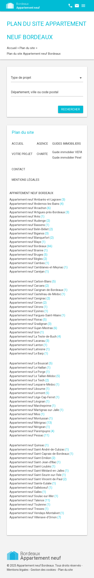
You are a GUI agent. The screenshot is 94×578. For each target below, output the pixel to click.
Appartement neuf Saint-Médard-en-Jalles (39, 470)
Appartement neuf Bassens (29, 225)
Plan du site (65, 569)
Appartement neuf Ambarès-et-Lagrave (37, 199)
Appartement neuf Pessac (29, 435)
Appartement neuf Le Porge (29, 371)
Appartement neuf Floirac (28, 319)
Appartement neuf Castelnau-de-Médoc (37, 294)
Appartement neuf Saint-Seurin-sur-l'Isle (37, 475)
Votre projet (22, 154)
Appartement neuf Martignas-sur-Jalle (36, 410)
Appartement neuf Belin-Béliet (31, 229)
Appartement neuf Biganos (29, 233)
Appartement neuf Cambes (29, 263)
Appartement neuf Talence (29, 500)
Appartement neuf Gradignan (30, 323)
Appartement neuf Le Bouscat (30, 363)
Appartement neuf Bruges (28, 254)
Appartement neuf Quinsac (29, 445)
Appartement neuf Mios (26, 414)
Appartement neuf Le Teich (29, 380)
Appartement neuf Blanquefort (31, 237)
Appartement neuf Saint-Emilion (32, 458)
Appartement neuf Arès (26, 216)
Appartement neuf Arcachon (30, 208)
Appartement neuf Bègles (28, 258)
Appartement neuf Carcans (29, 285)
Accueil (18, 143)
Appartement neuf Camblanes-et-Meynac (38, 267)
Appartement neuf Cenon (28, 302)
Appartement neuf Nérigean (29, 427)
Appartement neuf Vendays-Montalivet (36, 513)
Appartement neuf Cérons (28, 306)
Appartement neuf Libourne (29, 388)
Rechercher (70, 109)
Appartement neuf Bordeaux (30, 246)
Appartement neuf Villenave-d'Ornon (35, 517)
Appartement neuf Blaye (27, 242)
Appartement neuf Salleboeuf (30, 487)
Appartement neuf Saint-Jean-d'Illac (35, 462)
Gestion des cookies (43, 569)
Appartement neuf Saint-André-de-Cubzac (39, 449)
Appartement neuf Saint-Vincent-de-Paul (38, 479)
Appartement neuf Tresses (28, 508)
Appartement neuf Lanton (28, 345)
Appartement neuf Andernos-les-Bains (36, 203)
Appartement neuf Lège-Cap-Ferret (34, 397)
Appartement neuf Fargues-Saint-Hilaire (37, 315)
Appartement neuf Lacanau (29, 340)
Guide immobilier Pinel (66, 157)
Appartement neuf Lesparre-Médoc (34, 384)
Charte (42, 154)
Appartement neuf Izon (26, 332)
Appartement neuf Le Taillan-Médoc (34, 376)
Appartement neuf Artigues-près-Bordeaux (39, 212)
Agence (42, 143)
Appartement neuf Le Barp (28, 353)
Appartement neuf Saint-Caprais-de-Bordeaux (41, 453)
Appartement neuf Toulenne (29, 504)
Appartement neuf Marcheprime (32, 405)
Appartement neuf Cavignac (29, 298)
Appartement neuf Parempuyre (31, 431)
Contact (18, 169)
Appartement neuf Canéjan (29, 271)
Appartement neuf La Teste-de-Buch (35, 336)
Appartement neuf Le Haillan (29, 367)
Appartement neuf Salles (27, 491)
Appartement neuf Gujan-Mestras (33, 328)
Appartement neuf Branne (28, 250)
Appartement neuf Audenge (29, 220)
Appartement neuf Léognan (29, 401)
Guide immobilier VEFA (67, 152)
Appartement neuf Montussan (31, 418)
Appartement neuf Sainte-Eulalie (32, 483)
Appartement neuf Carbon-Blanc (32, 281)
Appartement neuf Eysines (28, 311)
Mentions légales (25, 180)
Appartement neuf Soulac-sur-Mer (33, 496)
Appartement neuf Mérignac (30, 422)
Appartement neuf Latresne (29, 349)
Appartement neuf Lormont (29, 393)
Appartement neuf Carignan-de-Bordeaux (38, 290)
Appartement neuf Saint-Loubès (32, 466)
